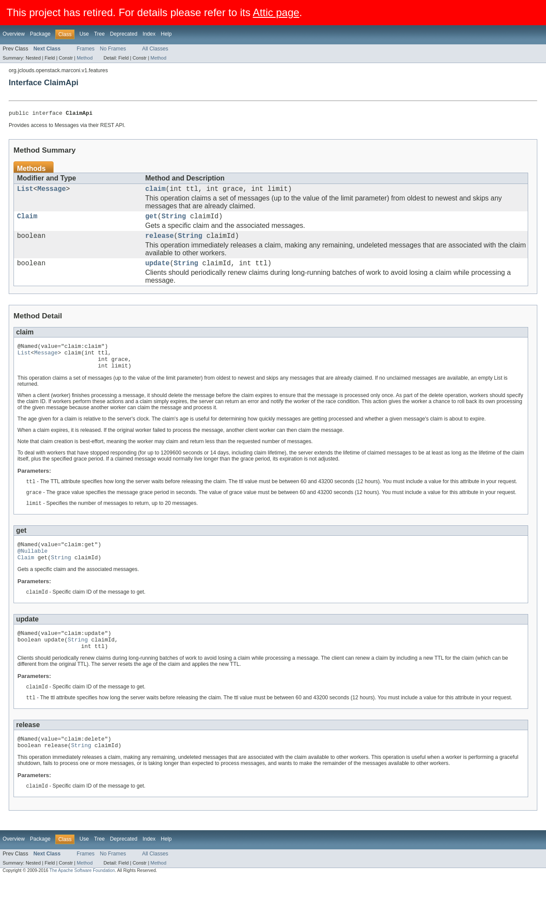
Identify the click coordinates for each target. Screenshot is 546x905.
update (157, 271)
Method (84, 57)
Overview (14, 34)
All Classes (155, 49)
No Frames (113, 49)
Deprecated (124, 34)
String (174, 220)
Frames (85, 49)
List (25, 191)
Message (51, 191)
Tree (99, 34)
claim (155, 191)
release (159, 242)
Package (40, 34)
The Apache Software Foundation (82, 897)
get (151, 220)
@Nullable (32, 568)
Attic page (276, 12)
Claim (27, 220)
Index (148, 34)
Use (84, 34)
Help (166, 34)
